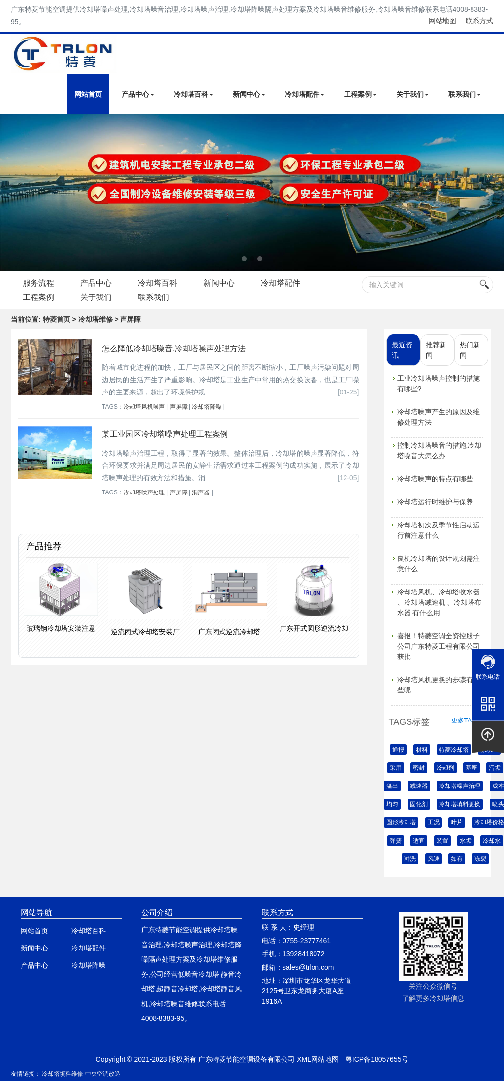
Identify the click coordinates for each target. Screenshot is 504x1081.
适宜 (419, 840)
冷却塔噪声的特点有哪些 (435, 479)
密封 (419, 767)
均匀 (392, 804)
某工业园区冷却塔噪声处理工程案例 (165, 434)
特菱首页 (56, 319)
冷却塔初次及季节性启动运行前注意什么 (438, 530)
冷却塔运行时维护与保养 (435, 502)
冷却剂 (445, 767)
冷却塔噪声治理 (459, 786)
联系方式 (479, 21)
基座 (471, 767)
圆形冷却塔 (401, 822)
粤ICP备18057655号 (377, 1059)
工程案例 (360, 94)
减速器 (419, 786)
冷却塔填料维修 (62, 1073)
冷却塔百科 (193, 94)
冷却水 (492, 840)
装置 (442, 840)
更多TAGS (466, 720)
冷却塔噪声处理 (144, 492)
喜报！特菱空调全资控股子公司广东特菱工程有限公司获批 (438, 646)
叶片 (457, 822)
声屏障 (179, 406)
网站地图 (442, 21)
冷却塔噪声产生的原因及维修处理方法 (438, 417)
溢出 (392, 786)
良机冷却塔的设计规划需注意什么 (438, 564)
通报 (398, 749)
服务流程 (39, 283)
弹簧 (396, 840)
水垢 (466, 840)
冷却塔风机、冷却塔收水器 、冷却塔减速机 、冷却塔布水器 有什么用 (439, 602)
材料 (422, 749)
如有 (457, 858)
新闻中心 (249, 94)
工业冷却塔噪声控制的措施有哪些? (438, 383)
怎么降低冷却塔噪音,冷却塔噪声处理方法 (174, 348)
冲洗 (410, 858)
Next (10, 192)
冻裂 (480, 858)
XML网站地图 (318, 1059)
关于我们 (412, 94)
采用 (396, 767)
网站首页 (88, 94)
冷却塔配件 (304, 94)
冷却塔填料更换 (459, 804)
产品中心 (138, 94)
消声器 (201, 492)
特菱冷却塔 (454, 749)
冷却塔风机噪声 (144, 406)
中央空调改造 (103, 1073)
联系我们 (464, 94)
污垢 (495, 767)
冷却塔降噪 (206, 406)
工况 (434, 822)
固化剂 (419, 804)
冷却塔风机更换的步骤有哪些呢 (438, 685)
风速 (434, 858)
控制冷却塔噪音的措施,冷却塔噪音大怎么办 (439, 450)
